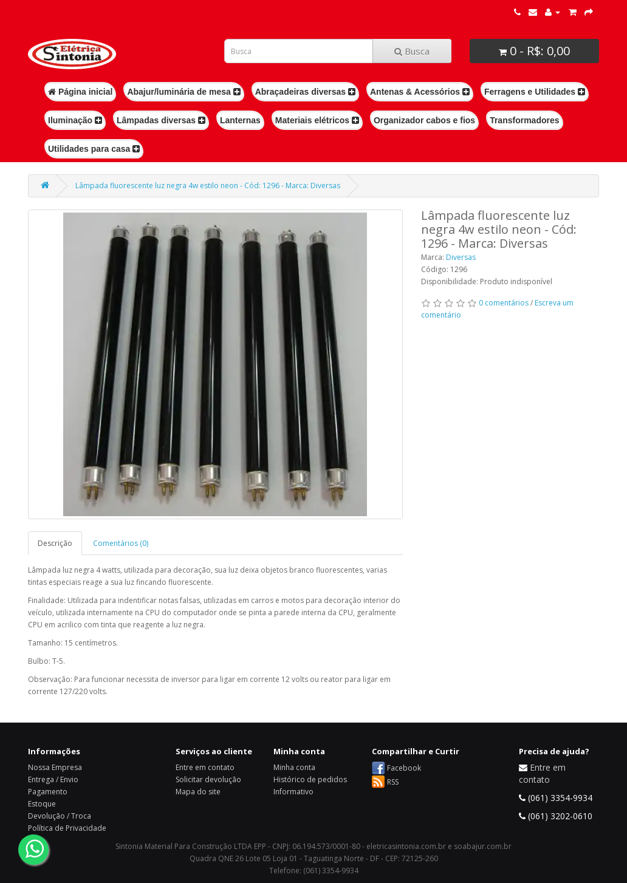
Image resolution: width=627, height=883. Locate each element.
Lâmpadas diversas (161, 120)
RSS (393, 782)
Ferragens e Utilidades (534, 92)
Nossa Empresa (55, 767)
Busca (412, 51)
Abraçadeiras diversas (305, 92)
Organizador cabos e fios (424, 120)
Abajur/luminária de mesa (183, 92)
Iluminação (75, 120)
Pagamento (47, 791)
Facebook (404, 768)
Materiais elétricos (317, 120)
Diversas (461, 257)
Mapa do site (198, 791)
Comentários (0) (120, 543)
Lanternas (240, 120)
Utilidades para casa (94, 149)
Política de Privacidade (67, 828)
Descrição (55, 543)
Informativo (293, 791)
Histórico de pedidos (310, 779)
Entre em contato (205, 767)
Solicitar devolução (208, 779)
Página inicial (80, 92)
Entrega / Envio (53, 779)
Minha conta (294, 767)
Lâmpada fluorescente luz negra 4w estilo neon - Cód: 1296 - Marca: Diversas (207, 185)
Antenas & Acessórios (420, 92)
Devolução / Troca (59, 816)
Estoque (42, 804)
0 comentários (504, 303)
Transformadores (524, 120)
